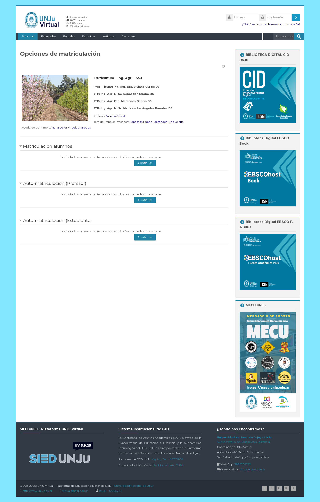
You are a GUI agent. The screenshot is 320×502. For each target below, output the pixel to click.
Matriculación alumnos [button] (47, 145)
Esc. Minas (86, 36)
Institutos (106, 36)
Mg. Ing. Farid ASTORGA (167, 459)
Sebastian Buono (140, 121)
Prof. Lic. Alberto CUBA (168, 465)
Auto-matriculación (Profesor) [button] (54, 183)
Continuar (145, 163)
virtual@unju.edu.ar (252, 469)
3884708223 (242, 464)
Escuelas (67, 36)
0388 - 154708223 (110, 490)
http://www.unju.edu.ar (37, 490)
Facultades (46, 36)
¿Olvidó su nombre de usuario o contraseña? (271, 24)
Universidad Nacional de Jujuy (133, 485)
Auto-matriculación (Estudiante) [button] (57, 220)
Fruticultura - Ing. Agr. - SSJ (118, 78)
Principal (25, 36)
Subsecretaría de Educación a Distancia (243, 441)
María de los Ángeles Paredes (71, 127)
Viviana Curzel (115, 115)
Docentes (126, 36)
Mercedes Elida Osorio (168, 121)
